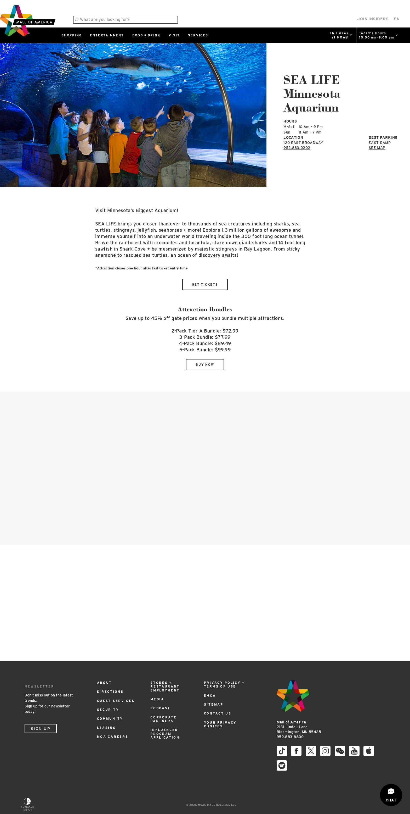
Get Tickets (205, 284)
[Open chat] (391, 795)
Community (110, 719)
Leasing (106, 728)
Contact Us (217, 713)
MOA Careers (112, 737)
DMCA (210, 695)
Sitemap (213, 704)
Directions (110, 692)
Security (108, 710)
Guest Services (116, 701)
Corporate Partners (163, 719)
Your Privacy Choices (220, 724)
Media (157, 699)
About (104, 683)
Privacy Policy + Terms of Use (224, 684)
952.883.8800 (290, 737)
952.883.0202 (296, 148)
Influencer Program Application (165, 733)
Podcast (160, 708)
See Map (377, 148)
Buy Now (205, 365)
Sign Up (40, 728)
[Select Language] (397, 19)
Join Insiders (373, 18)
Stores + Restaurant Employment (165, 686)
